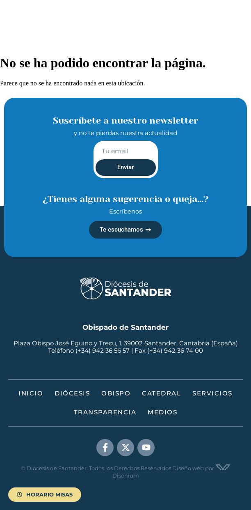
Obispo (115, 393)
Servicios (212, 393)
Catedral (161, 393)
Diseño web (188, 468)
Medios (162, 412)
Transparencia (105, 412)
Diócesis (72, 393)
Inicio (30, 393)
